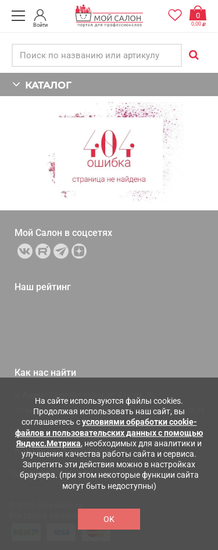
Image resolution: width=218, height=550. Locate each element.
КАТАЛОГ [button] (41, 84)
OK (109, 519)
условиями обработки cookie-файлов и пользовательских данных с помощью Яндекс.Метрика (109, 432)
